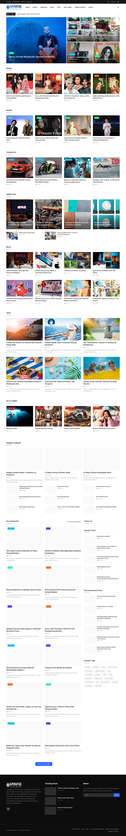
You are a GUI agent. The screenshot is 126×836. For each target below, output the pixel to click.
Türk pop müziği (112, 667)
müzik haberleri (105, 682)
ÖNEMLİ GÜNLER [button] (81, 7)
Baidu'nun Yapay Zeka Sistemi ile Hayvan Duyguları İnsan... (75, 181)
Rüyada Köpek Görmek (103, 566)
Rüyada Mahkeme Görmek (44, 428)
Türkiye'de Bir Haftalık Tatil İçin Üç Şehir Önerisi (100, 382)
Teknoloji (87, 667)
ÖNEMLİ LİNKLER (113, 831)
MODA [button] (28, 7)
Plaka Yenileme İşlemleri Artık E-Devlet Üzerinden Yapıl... (106, 648)
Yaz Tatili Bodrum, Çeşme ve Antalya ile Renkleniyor (99, 343)
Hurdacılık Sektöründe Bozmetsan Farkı (44, 224)
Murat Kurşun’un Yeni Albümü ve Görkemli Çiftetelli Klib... (104, 139)
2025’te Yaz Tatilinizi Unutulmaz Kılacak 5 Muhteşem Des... (23, 382)
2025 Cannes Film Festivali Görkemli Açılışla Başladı (18, 97)
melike (36, 431)
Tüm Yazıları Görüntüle (74, 521)
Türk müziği (98, 686)
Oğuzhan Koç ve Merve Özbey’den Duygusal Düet (46, 139)
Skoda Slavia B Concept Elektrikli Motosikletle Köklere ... (46, 181)
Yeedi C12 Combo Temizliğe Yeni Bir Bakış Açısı (79, 58)
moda (109, 671)
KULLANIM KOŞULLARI (97, 829)
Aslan (10, 60)
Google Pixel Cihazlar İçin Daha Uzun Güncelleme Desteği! (108, 627)
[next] (118, 14)
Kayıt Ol (113, 2)
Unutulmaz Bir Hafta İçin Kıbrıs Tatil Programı (60, 382)
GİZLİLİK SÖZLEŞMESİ (112, 829)
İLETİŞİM (8, 2)
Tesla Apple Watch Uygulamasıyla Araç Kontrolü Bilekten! (107, 617)
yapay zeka (96, 667)
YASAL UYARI (85, 829)
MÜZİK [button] (35, 7)
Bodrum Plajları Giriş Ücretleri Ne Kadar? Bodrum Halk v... (106, 547)
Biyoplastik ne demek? (103, 536)
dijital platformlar (99, 671)
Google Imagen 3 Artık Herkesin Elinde (28, 14)
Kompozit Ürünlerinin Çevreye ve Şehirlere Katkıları (76, 224)
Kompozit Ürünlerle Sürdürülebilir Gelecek (102, 224)
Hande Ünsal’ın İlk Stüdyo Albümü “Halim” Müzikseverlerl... (75, 139)
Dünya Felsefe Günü (63, 496)
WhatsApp (115, 682)
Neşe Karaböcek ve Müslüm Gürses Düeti (18, 139)
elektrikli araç (88, 674)
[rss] (8, 809)
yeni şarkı (97, 674)
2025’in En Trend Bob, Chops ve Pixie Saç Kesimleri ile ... (76, 97)
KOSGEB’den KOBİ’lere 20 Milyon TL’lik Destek (105, 299)
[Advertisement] (99, 704)
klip (97, 682)
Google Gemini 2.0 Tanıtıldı (105, 606)
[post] (36, 40)
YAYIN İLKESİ (75, 829)
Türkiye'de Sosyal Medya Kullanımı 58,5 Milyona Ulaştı (19, 299)
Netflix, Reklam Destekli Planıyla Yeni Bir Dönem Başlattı (20, 224)
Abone (117, 795)
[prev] (116, 14)
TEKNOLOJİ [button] (44, 7)
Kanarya (47, 475)
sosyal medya (88, 671)
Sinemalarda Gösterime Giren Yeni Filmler (104, 272)
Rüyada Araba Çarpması (72, 428)
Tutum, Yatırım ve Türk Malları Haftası (68, 507)
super (37, 227)
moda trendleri (109, 678)
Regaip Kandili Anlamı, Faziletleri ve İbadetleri (21, 473)
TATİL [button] (59, 7)
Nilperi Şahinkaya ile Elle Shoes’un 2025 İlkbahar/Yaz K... (106, 97)
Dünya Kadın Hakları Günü (27, 507)
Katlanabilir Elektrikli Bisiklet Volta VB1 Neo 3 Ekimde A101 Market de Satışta (93, 36)
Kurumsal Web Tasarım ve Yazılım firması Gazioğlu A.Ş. (67, 233)
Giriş (108, 2)
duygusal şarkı (98, 678)
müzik (103, 667)
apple (110, 674)
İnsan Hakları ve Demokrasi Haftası (106, 507)
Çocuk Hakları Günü (102, 496)
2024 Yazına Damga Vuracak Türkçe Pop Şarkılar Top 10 (107, 557)
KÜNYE (23, 2)
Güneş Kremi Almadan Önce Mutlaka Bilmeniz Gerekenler (76, 299)
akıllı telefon (88, 678)
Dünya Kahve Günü (63, 486)
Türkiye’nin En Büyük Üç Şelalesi (75, 270)
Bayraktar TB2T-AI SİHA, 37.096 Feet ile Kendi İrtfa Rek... (106, 181)
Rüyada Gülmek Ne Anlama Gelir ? (104, 428)
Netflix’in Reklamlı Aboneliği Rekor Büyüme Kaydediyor (17, 272)
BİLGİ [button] (52, 7)
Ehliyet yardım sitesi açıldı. (27, 232)
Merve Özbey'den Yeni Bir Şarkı (105, 59)
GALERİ (91, 7)
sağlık (104, 674)
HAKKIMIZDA (16, 2)
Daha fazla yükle (44, 764)
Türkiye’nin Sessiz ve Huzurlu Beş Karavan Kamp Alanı (24, 343)
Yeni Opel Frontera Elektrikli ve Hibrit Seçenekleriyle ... (18, 181)
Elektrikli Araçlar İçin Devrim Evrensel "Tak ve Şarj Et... (108, 637)
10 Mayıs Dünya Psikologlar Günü (97, 472)
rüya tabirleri (88, 686)
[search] (118, 7)
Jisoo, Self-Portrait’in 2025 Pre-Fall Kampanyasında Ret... (47, 97)
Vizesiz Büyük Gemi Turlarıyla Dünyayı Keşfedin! (61, 343)
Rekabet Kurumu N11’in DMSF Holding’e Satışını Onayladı (48, 299)
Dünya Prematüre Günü (103, 486)
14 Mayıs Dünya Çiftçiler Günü (57, 472)
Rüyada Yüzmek (11, 428)
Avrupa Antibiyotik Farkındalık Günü (30, 496)
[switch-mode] (118, 1)
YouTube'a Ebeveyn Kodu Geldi (106, 596)
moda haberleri (89, 682)
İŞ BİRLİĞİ (29, 2)
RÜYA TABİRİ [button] (68, 7)
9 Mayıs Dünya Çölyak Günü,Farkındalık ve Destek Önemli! (31, 487)
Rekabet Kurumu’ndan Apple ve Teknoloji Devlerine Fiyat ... (45, 272)
